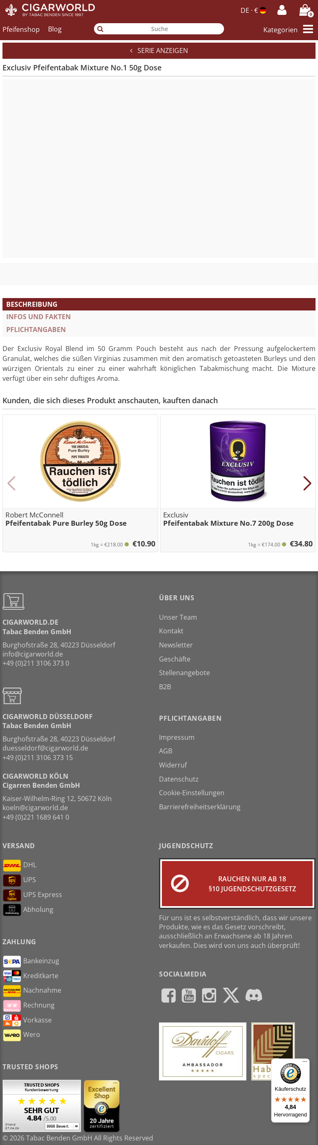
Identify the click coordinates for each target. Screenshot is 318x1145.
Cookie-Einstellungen (191, 792)
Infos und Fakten (38, 316)
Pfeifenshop (21, 29)
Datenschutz (179, 779)
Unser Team (178, 617)
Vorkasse (27, 1020)
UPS (19, 880)
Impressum (177, 737)
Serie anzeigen (159, 50)
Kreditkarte (30, 976)
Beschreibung (32, 304)
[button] (11, 483)
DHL (19, 865)
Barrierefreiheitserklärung (200, 806)
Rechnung (28, 1006)
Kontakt (171, 630)
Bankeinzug (30, 961)
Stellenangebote (184, 672)
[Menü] (305, 1063)
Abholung (27, 909)
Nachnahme (31, 991)
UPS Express (32, 895)
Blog (55, 29)
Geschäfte (174, 659)
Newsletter (176, 644)
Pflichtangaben (36, 329)
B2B (165, 686)
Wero (21, 1035)
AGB (165, 750)
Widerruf (173, 765)
